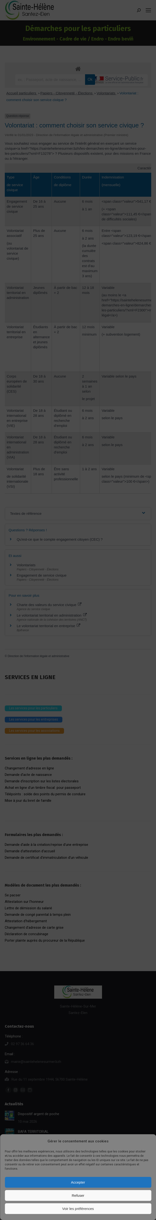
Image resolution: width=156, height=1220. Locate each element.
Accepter (78, 1182)
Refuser (78, 1195)
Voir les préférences (78, 1209)
